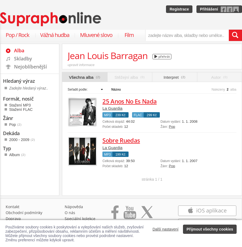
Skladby (23, 58)
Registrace (179, 9)
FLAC (138, 115)
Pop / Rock (17, 35)
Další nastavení (166, 229)
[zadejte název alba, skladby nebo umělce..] (187, 35)
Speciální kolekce (80, 218)
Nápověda (74, 206)
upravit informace (81, 65)
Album (17, 155)
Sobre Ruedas (121, 140)
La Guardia (112, 108)
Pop (172, 127)
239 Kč (120, 115)
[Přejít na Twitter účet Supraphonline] (147, 215)
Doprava (13, 218)
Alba (19, 50)
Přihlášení (209, 9)
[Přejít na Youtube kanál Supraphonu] (129, 215)
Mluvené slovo (96, 35)
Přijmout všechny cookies (209, 229)
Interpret (174, 77)
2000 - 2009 (22, 140)
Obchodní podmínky (24, 212)
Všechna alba (85, 77)
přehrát (162, 56)
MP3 (107, 115)
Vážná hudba (54, 35)
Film (129, 35)
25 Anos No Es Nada (129, 101)
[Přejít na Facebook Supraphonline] (115, 215)
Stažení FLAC (21, 109)
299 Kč (152, 115)
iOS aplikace (207, 210)
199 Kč (120, 154)
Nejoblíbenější (30, 66)
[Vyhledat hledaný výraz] (235, 35)
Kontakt (12, 206)
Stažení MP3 (20, 105)
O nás (70, 212)
